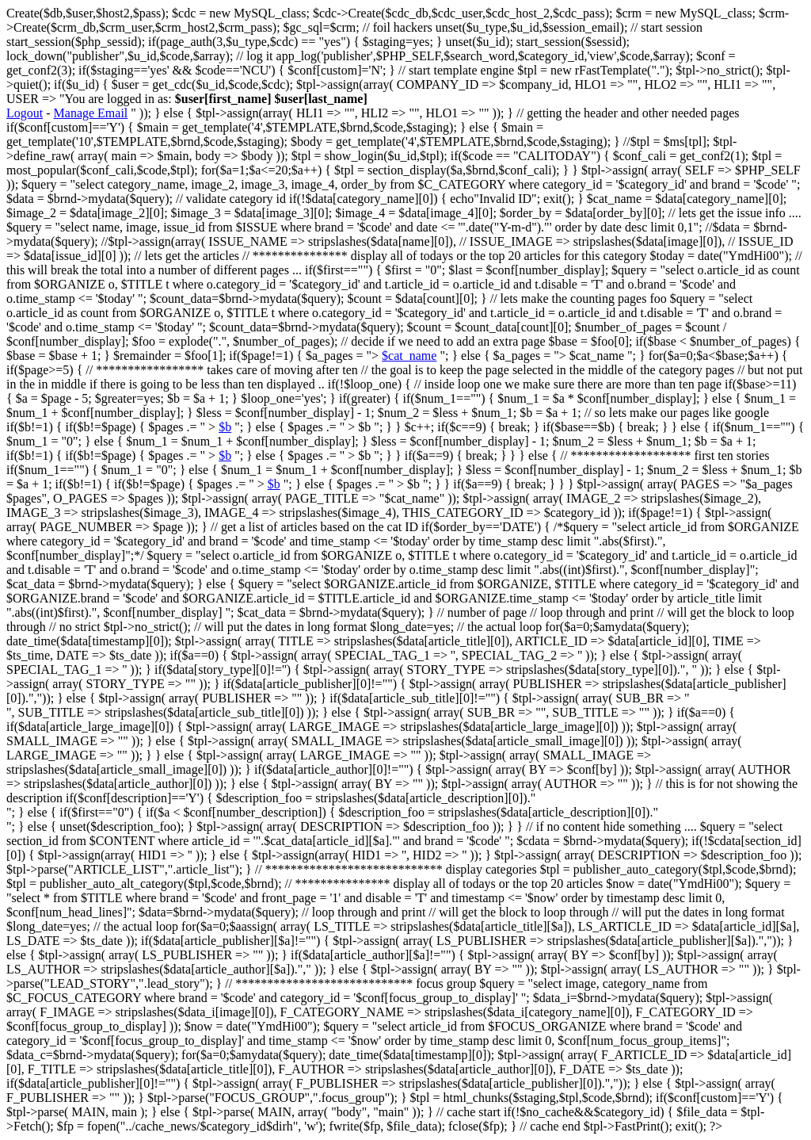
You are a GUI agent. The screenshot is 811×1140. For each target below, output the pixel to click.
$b (225, 427)
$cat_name (409, 355)
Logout (24, 113)
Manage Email (91, 113)
